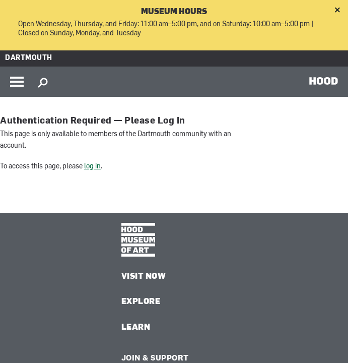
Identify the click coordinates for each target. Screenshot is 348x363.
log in (92, 166)
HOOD (323, 81)
